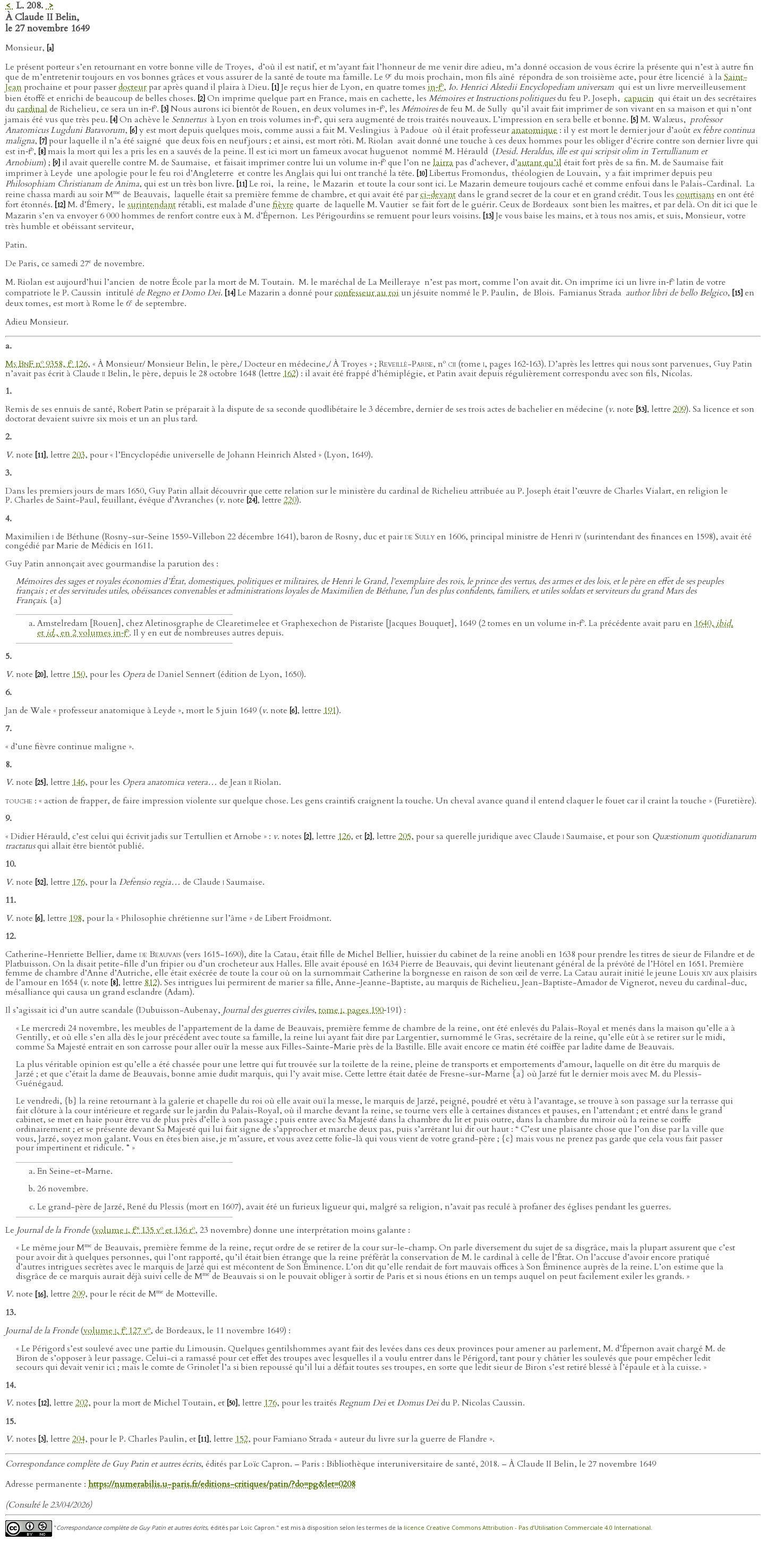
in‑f (436, 87)
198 (75, 918)
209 (679, 409)
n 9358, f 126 (46, 364)
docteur (132, 87)
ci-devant (438, 194)
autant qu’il (539, 162)
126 (344, 836)
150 (78, 674)
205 (404, 836)
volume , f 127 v (116, 1330)
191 (330, 710)
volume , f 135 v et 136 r (145, 1230)
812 (150, 982)
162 (289, 373)
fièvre (283, 204)
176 (78, 882)
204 (78, 1439)
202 (81, 1403)
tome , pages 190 (351, 1010)
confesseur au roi (367, 293)
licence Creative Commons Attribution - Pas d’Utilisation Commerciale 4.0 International (527, 1527)
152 (241, 1439)
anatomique (534, 130)
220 (290, 500)
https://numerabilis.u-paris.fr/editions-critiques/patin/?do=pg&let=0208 (221, 1484)
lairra (443, 162)
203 (78, 455)
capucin (639, 98)
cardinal (32, 109)
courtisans (695, 194)
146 (78, 782)
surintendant (152, 204)
